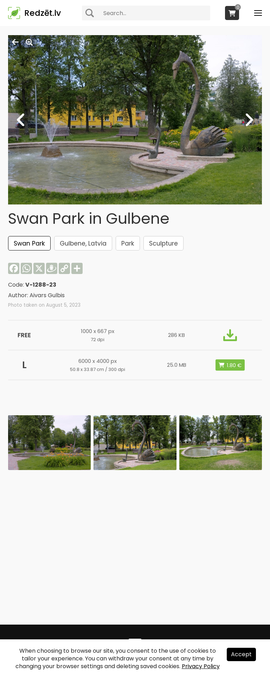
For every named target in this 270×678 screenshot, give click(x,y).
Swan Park (29, 243)
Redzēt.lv (42, 13)
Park (127, 243)
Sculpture (163, 243)
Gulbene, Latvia (83, 243)
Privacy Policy (201, 666)
